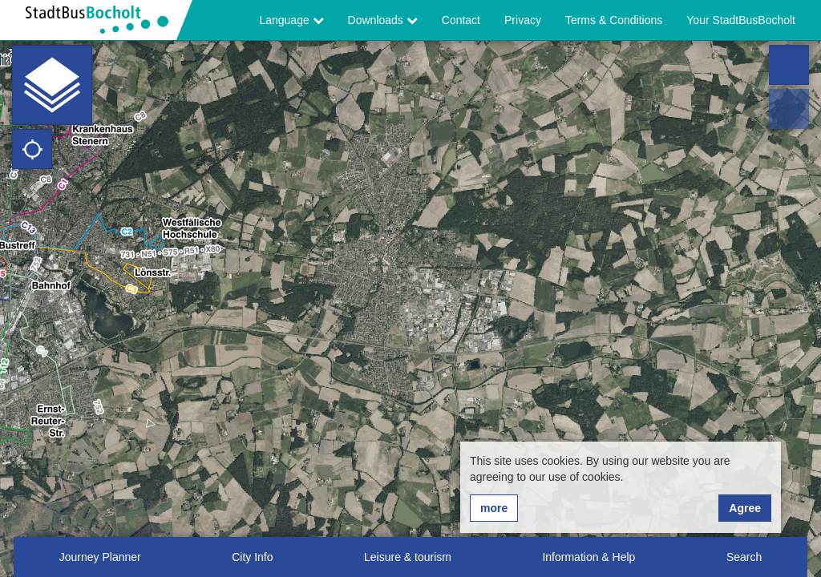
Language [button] (291, 20)
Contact (461, 20)
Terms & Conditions (613, 20)
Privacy (522, 20)
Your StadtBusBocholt (740, 20)
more (494, 508)
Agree (745, 508)
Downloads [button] (383, 20)
